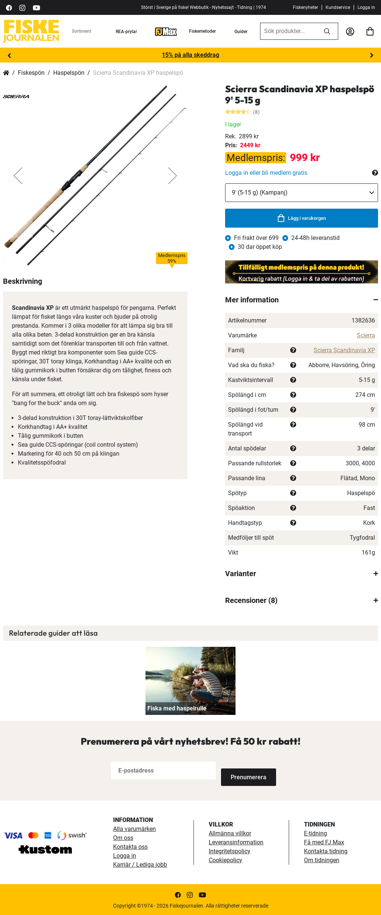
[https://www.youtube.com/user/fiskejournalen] (36, 7)
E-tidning (315, 832)
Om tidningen (321, 859)
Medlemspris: (256, 157)
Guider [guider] (240, 31)
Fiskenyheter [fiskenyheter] (305, 7)
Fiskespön (31, 72)
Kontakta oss (130, 846)
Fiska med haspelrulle (176, 708)
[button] (18, 175)
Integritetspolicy (229, 850)
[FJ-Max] (166, 31)
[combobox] (288, 31)
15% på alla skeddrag (190, 54)
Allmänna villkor (230, 832)
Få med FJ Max (324, 841)
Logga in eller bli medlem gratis (266, 172)
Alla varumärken (134, 828)
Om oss (123, 837)
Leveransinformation (236, 841)
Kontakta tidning (326, 850)
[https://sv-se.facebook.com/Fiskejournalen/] (9, 7)
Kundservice (338, 7)
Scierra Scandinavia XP (344, 350)
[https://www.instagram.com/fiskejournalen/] (22, 7)
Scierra (366, 335)
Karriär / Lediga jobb (140, 863)
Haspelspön (68, 72)
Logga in (366, 7)
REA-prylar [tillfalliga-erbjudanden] (126, 31)
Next (371, 55)
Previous (9, 55)
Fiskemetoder (202, 31)
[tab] (301, 299)
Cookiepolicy (225, 859)
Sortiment (81, 31)
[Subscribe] (245, 770)
